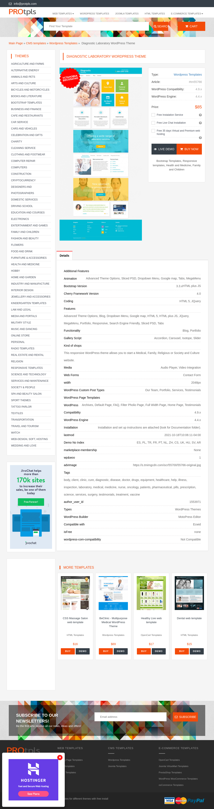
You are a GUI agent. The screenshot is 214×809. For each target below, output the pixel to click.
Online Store (20, 335)
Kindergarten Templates (28, 303)
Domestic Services (24, 199)
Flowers (17, 244)
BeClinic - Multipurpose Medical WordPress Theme (113, 622)
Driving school (22, 206)
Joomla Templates (127, 13)
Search (161, 26)
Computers (19, 167)
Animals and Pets (23, 76)
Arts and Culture (23, 83)
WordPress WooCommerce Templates (178, 778)
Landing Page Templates (70, 760)
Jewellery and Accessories (30, 296)
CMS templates (36, 43)
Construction (21, 173)
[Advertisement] (31, 624)
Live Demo (164, 149)
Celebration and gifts (26, 135)
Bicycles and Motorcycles (30, 89)
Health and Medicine (25, 264)
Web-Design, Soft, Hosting (29, 439)
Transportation (22, 419)
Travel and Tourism (25, 426)
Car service (19, 122)
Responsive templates (27, 367)
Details (64, 255)
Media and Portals (24, 316)
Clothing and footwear (28, 154)
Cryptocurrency (23, 180)
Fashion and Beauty (25, 238)
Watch (15, 432)
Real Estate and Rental (27, 355)
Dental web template (189, 618)
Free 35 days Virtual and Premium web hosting (178, 132)
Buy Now (189, 149)
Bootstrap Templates (26, 102)
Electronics (20, 219)
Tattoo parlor (21, 406)
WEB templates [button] (63, 13)
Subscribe (185, 717)
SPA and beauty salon (26, 393)
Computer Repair (23, 161)
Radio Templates (22, 348)
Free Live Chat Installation (171, 122)
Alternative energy (25, 70)
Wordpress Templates (94, 13)
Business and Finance (26, 109)
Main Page (16, 43)
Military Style (21, 322)
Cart (191, 26)
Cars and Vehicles (24, 128)
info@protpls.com (23, 3)
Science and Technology (28, 374)
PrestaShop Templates (170, 772)
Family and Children (25, 232)
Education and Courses (28, 212)
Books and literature (26, 96)
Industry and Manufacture (30, 283)
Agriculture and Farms (27, 63)
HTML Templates (155, 13)
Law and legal (21, 309)
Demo (83, 651)
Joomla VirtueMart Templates (174, 766)
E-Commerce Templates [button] (187, 13)
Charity (16, 141)
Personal (18, 342)
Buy (68, 651)
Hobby (15, 270)
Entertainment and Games (29, 225)
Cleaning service (23, 148)
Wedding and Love (23, 445)
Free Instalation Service (170, 114)
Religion (17, 361)
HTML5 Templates (66, 772)
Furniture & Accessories (29, 257)
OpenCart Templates (169, 760)
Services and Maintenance (29, 380)
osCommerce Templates (171, 785)
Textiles (17, 413)
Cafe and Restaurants (27, 115)
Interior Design (22, 290)
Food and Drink (22, 251)
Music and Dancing (24, 329)
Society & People (23, 387)
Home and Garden (23, 277)
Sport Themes (21, 400)
